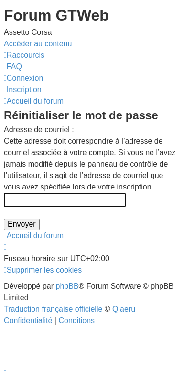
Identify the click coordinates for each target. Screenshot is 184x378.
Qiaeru (123, 309)
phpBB (67, 286)
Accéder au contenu (38, 44)
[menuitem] (13, 67)
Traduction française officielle (53, 309)
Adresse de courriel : (39, 130)
